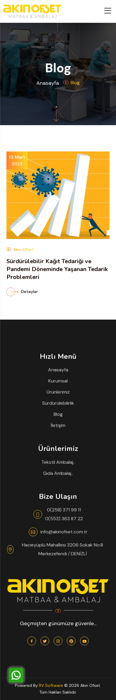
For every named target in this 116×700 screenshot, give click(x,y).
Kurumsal (58, 381)
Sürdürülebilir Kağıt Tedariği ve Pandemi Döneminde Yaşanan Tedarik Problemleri (57, 269)
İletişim (58, 425)
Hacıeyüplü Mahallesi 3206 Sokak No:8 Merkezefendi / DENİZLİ (62, 549)
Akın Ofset (20, 249)
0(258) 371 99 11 (64, 510)
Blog (58, 414)
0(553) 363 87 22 (64, 518)
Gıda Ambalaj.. (58, 473)
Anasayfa (47, 83)
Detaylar (22, 291)
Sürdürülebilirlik (58, 403)
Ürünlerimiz (58, 392)
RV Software (51, 685)
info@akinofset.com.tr (64, 532)
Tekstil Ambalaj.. (58, 462)
